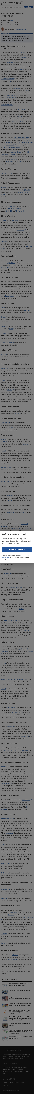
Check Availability (16, 549)
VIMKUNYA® (6, 557)
